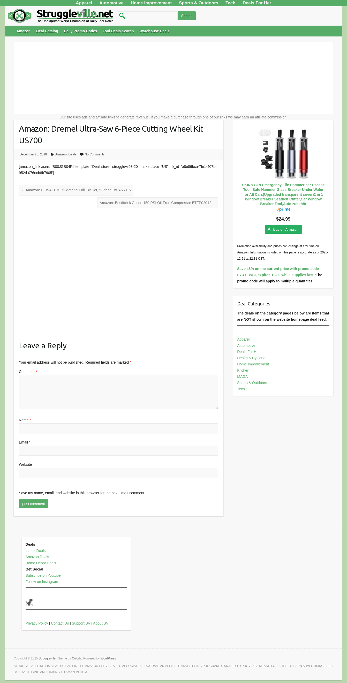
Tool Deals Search (118, 31)
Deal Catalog (47, 31)
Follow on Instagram (42, 582)
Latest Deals (36, 551)
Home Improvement (253, 364)
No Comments (95, 154)
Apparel (243, 339)
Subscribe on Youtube (43, 575)
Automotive (246, 345)
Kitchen (243, 370)
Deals (73, 154)
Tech (241, 389)
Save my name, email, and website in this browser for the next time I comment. (82, 493)
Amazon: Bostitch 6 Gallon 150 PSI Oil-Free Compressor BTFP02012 (158, 203)
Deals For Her (248, 352)
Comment (28, 372)
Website (25, 464)
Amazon (24, 31)
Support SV (81, 623)
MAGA (242, 376)
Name (25, 420)
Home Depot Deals (41, 563)
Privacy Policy (37, 623)
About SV (100, 623)
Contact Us (60, 623)
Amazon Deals (37, 557)
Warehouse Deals (155, 31)
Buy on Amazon (286, 229)
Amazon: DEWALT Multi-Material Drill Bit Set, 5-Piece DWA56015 (76, 190)
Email (24, 442)
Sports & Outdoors (252, 383)
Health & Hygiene (251, 358)
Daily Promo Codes (80, 31)
